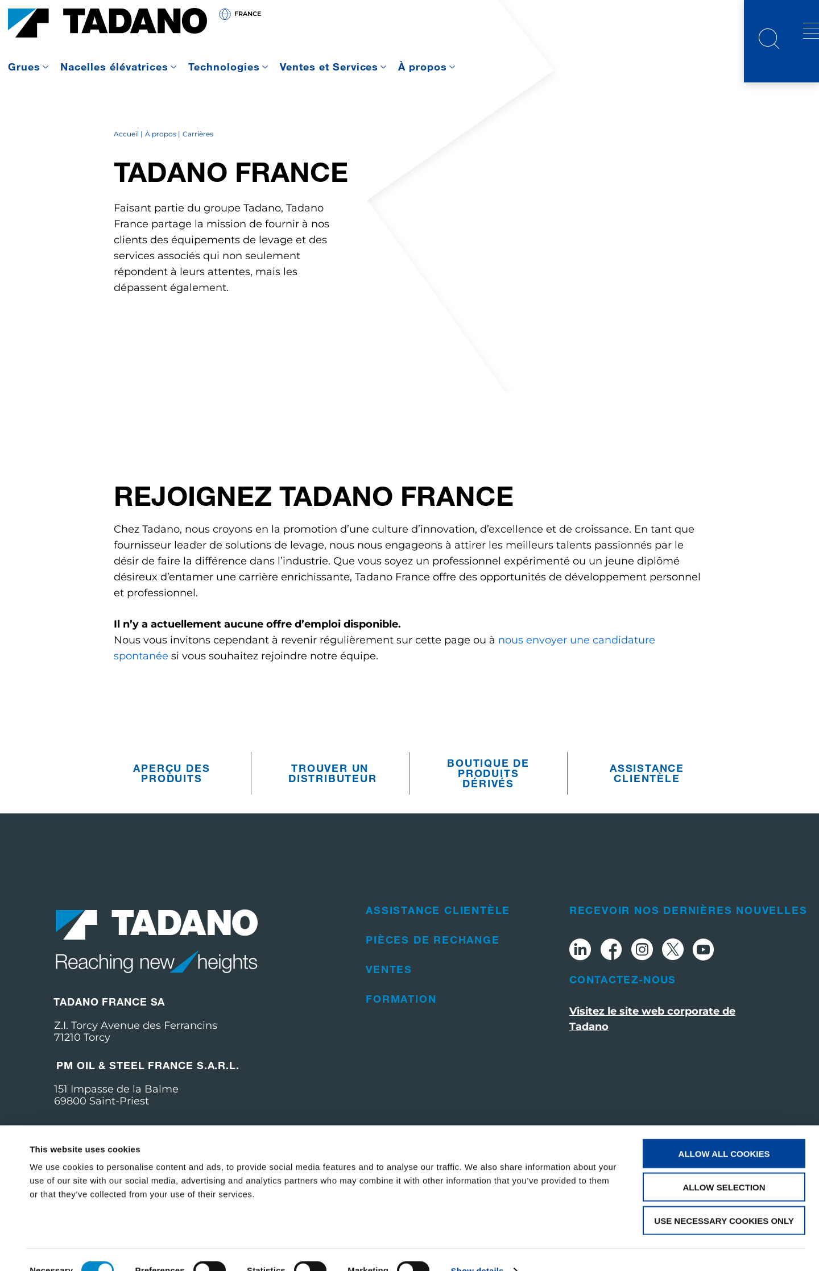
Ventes (389, 1000)
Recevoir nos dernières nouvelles (688, 940)
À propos (422, 66)
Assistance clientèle (647, 804)
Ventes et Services (329, 66)
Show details (477, 1248)
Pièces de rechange (432, 970)
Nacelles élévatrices (114, 66)
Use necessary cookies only (723, 1198)
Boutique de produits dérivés (488, 804)
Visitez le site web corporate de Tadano (652, 1050)
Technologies (224, 66)
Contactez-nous (622, 1010)
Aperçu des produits (171, 804)
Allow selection (724, 1165)
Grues (24, 66)
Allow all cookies (724, 1131)
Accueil (126, 165)
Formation (401, 1029)
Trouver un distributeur (332, 804)
